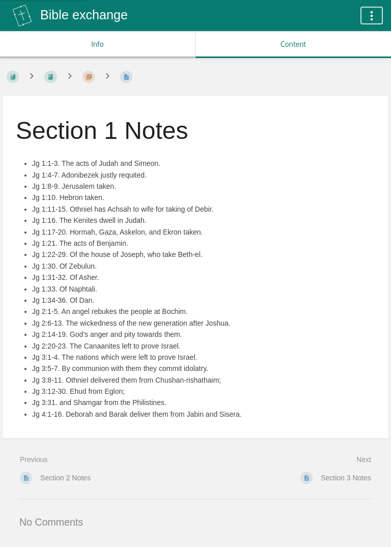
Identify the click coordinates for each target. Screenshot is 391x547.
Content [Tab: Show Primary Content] (293, 44)
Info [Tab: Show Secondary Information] (97, 44)
